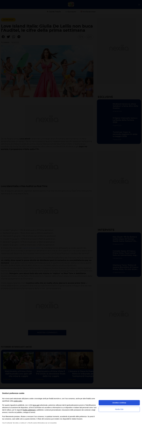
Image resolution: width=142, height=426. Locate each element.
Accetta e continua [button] (119, 403)
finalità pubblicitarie (29, 410)
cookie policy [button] (18, 401)
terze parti (36, 405)
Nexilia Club (119, 409)
